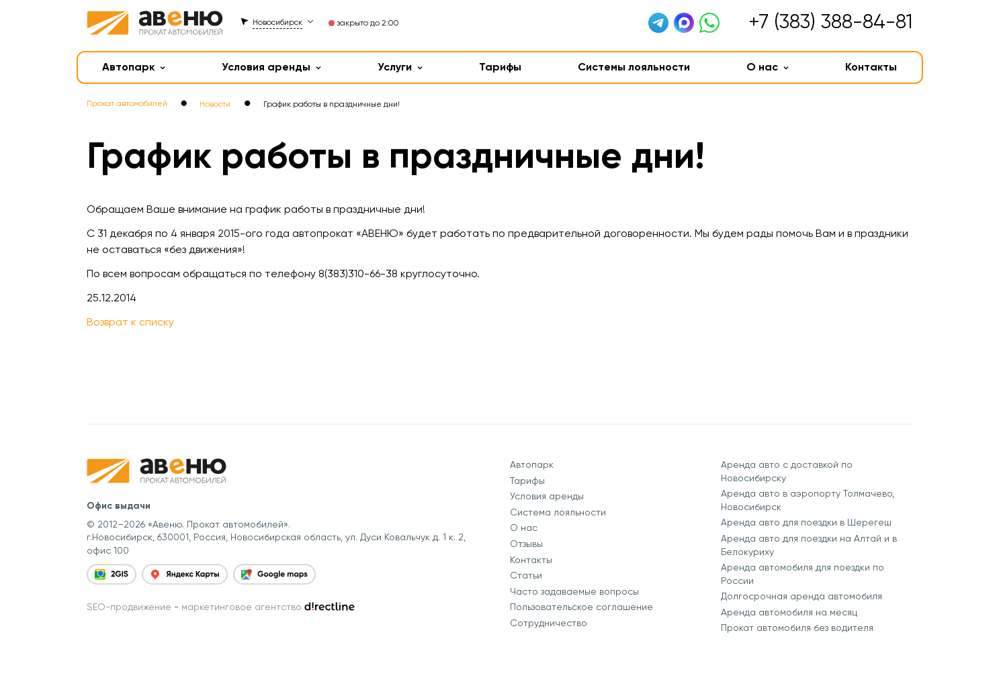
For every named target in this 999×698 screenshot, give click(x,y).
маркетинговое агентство (241, 606)
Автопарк (133, 66)
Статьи (526, 575)
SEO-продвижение (129, 606)
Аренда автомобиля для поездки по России (802, 574)
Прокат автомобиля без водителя (797, 627)
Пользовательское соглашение (581, 606)
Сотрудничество (548, 622)
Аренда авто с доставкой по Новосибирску (787, 471)
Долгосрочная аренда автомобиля (801, 596)
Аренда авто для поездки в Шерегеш (806, 522)
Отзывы (526, 543)
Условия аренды (271, 66)
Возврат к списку (130, 321)
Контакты (871, 66)
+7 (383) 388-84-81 (830, 21)
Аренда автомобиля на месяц (789, 612)
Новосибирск (277, 22)
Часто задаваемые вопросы (574, 591)
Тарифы (500, 66)
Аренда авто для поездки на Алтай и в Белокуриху (809, 545)
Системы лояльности (634, 66)
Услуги (400, 66)
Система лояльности (558, 512)
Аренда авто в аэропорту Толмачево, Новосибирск (807, 500)
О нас (767, 66)
